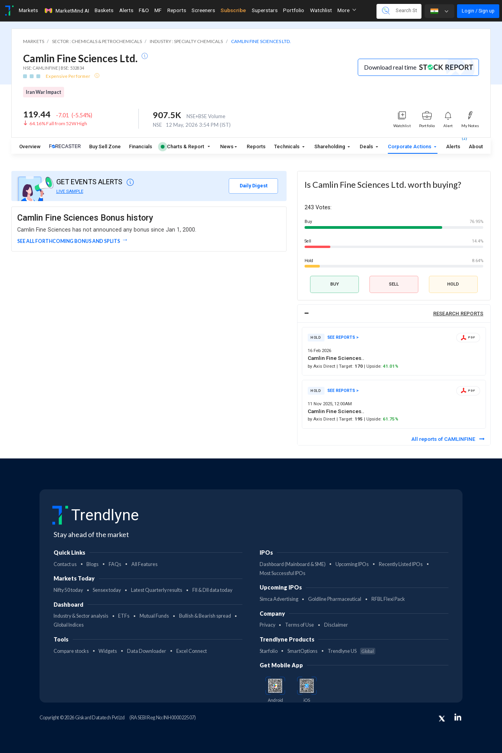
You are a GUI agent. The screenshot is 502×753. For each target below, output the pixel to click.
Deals (367, 146)
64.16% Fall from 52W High (58, 123)
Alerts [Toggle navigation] (126, 10)
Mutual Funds (154, 616)
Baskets (104, 10)
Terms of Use (299, 625)
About (476, 146)
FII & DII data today (212, 590)
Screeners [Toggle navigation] (203, 10)
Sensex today (107, 590)
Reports (256, 146)
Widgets (108, 651)
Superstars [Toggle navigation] (265, 10)
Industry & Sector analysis (81, 616)
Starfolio (269, 651)
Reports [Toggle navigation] (176, 10)
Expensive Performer (68, 76)
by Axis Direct (322, 366)
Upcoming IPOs (352, 564)
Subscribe (233, 10)
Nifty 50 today (68, 590)
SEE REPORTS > (343, 337)
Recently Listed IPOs (401, 564)
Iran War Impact (43, 92)
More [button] (346, 10)
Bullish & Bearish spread (205, 616)
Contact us (65, 564)
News (226, 146)
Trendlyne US (351, 651)
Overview (30, 146)
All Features (144, 564)
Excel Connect (191, 651)
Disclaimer (336, 625)
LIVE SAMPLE (69, 191)
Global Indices (69, 625)
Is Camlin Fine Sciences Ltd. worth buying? (383, 185)
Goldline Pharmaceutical (334, 599)
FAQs (115, 564)
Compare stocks (71, 651)
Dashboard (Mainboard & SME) (293, 564)
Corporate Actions (410, 146)
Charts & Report (182, 146)
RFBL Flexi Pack (388, 599)
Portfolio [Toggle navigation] (293, 10)
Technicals (287, 146)
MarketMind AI (66, 10)
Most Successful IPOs (282, 573)
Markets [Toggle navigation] (28, 10)
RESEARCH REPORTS (458, 313)
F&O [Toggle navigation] (144, 10)
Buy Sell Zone (105, 146)
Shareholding (330, 146)
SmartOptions (302, 651)
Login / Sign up (478, 11)
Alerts (453, 144)
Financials (140, 146)
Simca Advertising (279, 599)
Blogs (92, 564)
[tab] (394, 313)
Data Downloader (146, 651)
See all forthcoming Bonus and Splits (68, 241)
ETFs (123, 616)
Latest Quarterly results (156, 590)
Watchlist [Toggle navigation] (321, 10)
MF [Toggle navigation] (157, 10)
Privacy (267, 625)
